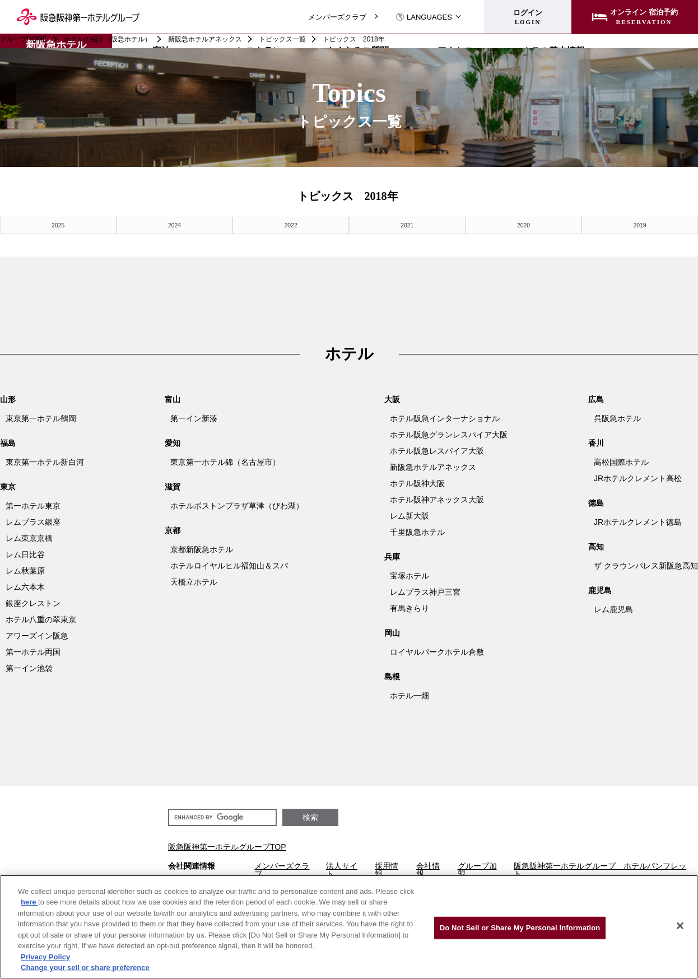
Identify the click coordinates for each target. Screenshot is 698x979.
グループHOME (23, 39)
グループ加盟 (477, 869)
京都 (172, 529)
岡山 (392, 632)
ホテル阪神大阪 (417, 482)
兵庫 (392, 556)
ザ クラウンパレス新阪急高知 (646, 565)
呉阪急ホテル (617, 417)
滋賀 (172, 486)
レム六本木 (25, 586)
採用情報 (386, 869)
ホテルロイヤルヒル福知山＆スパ (229, 565)
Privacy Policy (45, 957)
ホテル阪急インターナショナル (445, 417)
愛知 (172, 442)
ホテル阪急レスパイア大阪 (437, 450)
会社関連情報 (191, 865)
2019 (640, 225)
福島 (8, 442)
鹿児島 (600, 589)
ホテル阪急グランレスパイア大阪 (449, 434)
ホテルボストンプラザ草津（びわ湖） (237, 505)
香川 (596, 442)
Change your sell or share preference (85, 967)
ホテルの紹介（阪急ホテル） (107, 39)
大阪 (392, 398)
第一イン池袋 (29, 667)
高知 (596, 546)
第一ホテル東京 (33, 505)
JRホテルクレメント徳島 (638, 521)
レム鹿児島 (613, 608)
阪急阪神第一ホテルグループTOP (227, 846)
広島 (596, 398)
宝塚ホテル (409, 575)
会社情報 (428, 869)
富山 (172, 398)
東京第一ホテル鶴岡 (41, 417)
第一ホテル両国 (33, 651)
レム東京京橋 (29, 537)
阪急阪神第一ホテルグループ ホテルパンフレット (600, 869)
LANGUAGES (423, 17)
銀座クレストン (33, 602)
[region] (349, 927)
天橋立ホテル (193, 581)
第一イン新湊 (193, 417)
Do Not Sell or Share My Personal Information (520, 928)
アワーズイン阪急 (37, 635)
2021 (407, 225)
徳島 (596, 502)
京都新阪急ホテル (201, 548)
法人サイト (341, 869)
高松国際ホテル (621, 461)
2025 (58, 225)
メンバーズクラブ (337, 17)
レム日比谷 (25, 553)
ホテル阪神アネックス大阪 (437, 499)
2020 (523, 225)
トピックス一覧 (282, 39)
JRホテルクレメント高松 (638, 477)
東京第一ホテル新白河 (45, 461)
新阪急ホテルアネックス (205, 39)
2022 (291, 225)
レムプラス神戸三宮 (425, 591)
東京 (8, 486)
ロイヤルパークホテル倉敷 (437, 651)
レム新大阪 (409, 515)
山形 (8, 398)
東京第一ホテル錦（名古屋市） (225, 461)
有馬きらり (409, 607)
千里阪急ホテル (417, 531)
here (29, 902)
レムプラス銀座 (33, 521)
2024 (174, 225)
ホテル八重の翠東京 (41, 618)
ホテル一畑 (409, 695)
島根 (392, 676)
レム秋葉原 (25, 570)
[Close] (680, 925)
